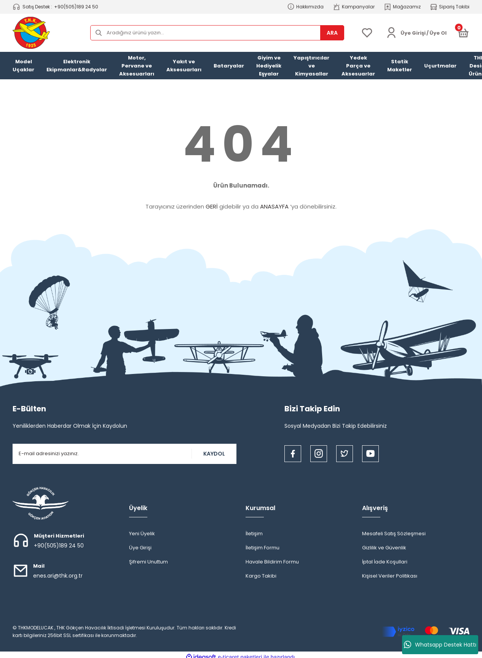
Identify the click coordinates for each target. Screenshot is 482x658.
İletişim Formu (262, 547)
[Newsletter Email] (124, 454)
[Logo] (31, 33)
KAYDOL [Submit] (214, 453)
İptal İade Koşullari (384, 561)
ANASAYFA (274, 206)
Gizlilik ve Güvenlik (384, 547)
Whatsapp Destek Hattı (440, 644)
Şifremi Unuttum (148, 561)
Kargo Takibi (261, 575)
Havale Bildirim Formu (272, 561)
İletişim (254, 533)
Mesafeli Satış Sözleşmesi (394, 533)
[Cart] (463, 33)
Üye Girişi (140, 547)
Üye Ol (438, 33)
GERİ (212, 206)
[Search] (217, 32)
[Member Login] (391, 33)
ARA (332, 33)
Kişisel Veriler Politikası (389, 575)
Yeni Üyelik (142, 533)
